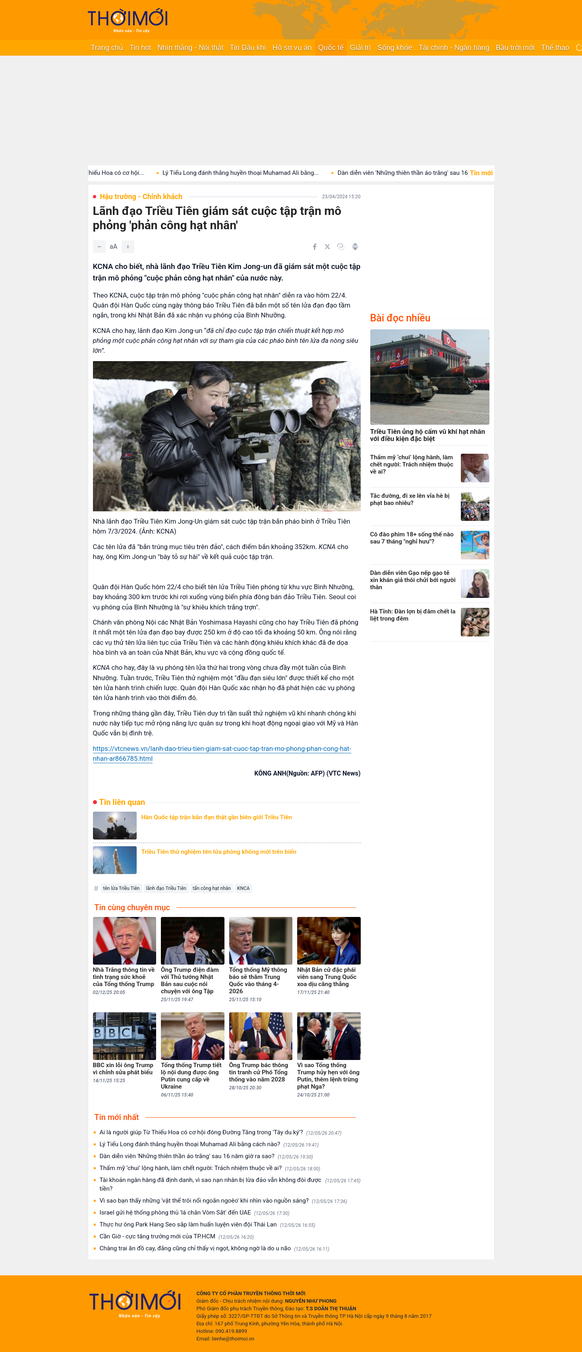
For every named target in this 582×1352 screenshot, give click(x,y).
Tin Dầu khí (248, 48)
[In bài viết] (355, 246)
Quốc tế (331, 48)
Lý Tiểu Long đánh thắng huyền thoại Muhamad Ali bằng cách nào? (209, 1144)
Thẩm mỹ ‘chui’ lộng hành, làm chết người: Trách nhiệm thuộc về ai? (210, 1168)
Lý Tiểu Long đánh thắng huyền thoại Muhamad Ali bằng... (255, 172)
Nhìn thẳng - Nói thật (190, 48)
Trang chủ (107, 48)
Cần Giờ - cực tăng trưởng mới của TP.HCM (177, 1236)
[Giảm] (99, 246)
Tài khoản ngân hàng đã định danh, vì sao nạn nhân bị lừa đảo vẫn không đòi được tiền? (230, 1184)
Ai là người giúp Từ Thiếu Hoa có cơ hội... (103, 172)
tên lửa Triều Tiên (121, 888)
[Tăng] (128, 246)
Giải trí (360, 48)
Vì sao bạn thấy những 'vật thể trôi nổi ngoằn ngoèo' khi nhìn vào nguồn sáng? (223, 1201)
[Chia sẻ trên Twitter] (327, 246)
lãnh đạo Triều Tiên (166, 888)
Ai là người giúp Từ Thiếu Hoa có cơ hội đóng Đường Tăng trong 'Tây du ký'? (221, 1132)
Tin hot (140, 48)
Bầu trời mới (515, 48)
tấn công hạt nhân (212, 888)
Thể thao (555, 48)
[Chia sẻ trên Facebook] (314, 246)
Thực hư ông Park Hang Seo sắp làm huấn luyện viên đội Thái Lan (207, 1224)
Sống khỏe (394, 48)
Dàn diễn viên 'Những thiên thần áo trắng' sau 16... (419, 172)
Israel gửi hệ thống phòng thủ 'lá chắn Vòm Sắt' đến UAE (195, 1213)
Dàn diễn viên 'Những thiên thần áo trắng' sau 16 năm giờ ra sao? (206, 1156)
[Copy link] (340, 246)
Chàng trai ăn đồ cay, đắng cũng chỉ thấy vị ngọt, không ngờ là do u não (215, 1248)
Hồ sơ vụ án (292, 48)
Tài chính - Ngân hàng (454, 48)
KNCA (243, 888)
